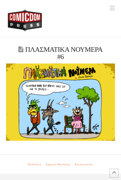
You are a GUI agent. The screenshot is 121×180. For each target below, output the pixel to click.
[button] (112, 8)
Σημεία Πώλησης (58, 164)
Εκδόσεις (34, 164)
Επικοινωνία (84, 164)
